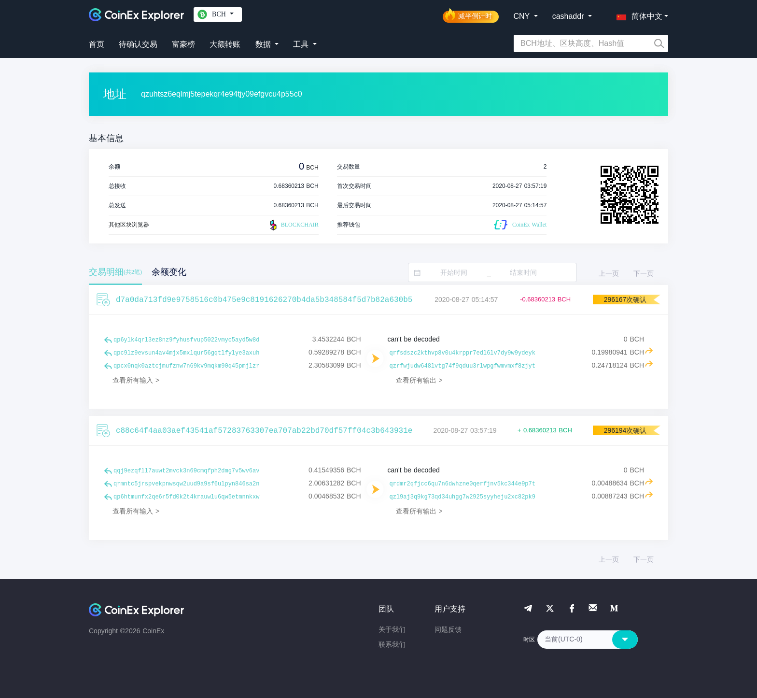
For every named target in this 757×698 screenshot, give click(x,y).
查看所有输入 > (135, 380)
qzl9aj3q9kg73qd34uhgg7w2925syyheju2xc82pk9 (462, 497)
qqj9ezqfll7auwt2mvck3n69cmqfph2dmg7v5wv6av (186, 471)
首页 (96, 44)
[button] (637, 14)
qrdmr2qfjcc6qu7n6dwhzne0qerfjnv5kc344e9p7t (462, 484)
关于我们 (392, 629)
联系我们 (392, 644)
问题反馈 (448, 629)
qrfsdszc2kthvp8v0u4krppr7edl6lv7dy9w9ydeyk (462, 353)
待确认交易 (138, 44)
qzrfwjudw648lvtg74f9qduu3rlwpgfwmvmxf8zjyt (462, 366)
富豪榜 (183, 44)
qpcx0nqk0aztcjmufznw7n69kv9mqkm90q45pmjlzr (186, 366)
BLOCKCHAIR (293, 225)
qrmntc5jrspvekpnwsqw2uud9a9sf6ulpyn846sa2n (186, 484)
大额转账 (225, 44)
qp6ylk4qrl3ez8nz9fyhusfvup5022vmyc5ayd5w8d (186, 340)
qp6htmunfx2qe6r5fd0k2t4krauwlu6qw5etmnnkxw (186, 497)
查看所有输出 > (419, 380)
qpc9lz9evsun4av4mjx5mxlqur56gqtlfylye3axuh (186, 353)
